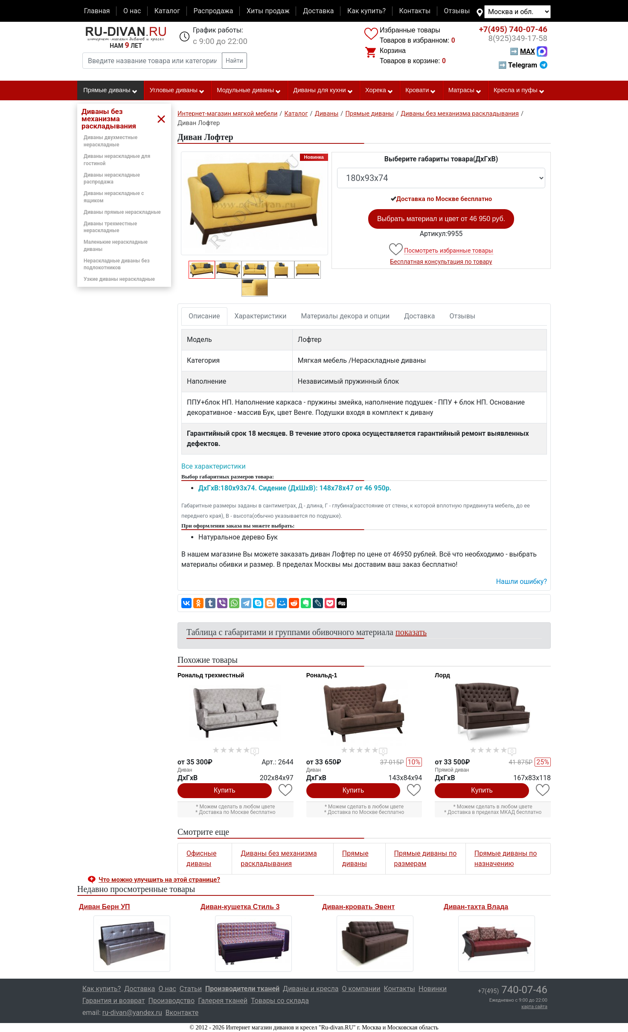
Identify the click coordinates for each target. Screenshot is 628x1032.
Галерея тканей (222, 1001)
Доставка (318, 11)
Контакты (414, 11)
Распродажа (213, 11)
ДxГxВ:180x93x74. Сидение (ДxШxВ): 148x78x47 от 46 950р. (294, 488)
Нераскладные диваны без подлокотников (117, 264)
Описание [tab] (204, 316)
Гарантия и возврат (113, 1001)
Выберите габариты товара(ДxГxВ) (441, 159)
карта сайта (534, 1006)
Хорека (379, 90)
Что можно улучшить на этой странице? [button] (159, 879)
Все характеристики (213, 466)
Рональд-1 (321, 675)
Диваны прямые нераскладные (122, 212)
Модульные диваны (249, 90)
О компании (361, 989)
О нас (132, 11)
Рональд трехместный (210, 675)
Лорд (442, 675)
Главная (97, 11)
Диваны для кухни (323, 90)
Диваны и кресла (310, 989)
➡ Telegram (522, 65)
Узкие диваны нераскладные (119, 279)
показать (411, 632)
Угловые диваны (177, 90)
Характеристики (261, 316)
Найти (234, 60)
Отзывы (457, 11)
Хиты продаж (268, 11)
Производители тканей (242, 989)
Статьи (191, 989)
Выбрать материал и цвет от (441, 218)
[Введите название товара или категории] (152, 60)
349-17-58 (517, 38)
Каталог (167, 11)
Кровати (420, 90)
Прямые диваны (110, 90)
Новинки (433, 989)
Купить (225, 790)
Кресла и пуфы (519, 90)
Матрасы (465, 90)
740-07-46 (513, 29)
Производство (171, 1001)
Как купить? (366, 11)
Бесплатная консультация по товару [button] (441, 261)
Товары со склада (280, 1001)
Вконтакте (182, 1013)
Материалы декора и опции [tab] (345, 316)
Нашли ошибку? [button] (521, 581)
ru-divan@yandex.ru (132, 1013)
